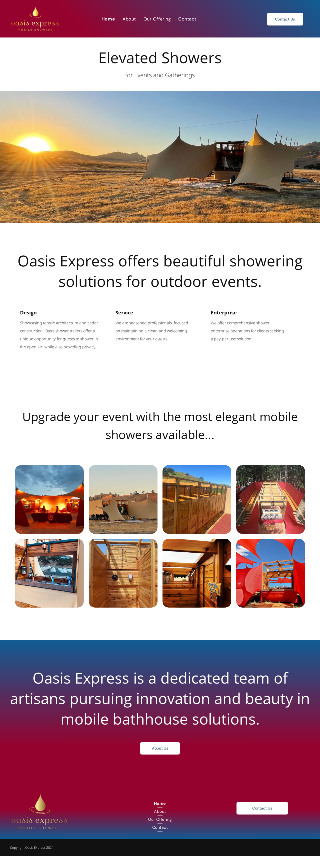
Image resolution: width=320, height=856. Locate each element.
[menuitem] (108, 19)
